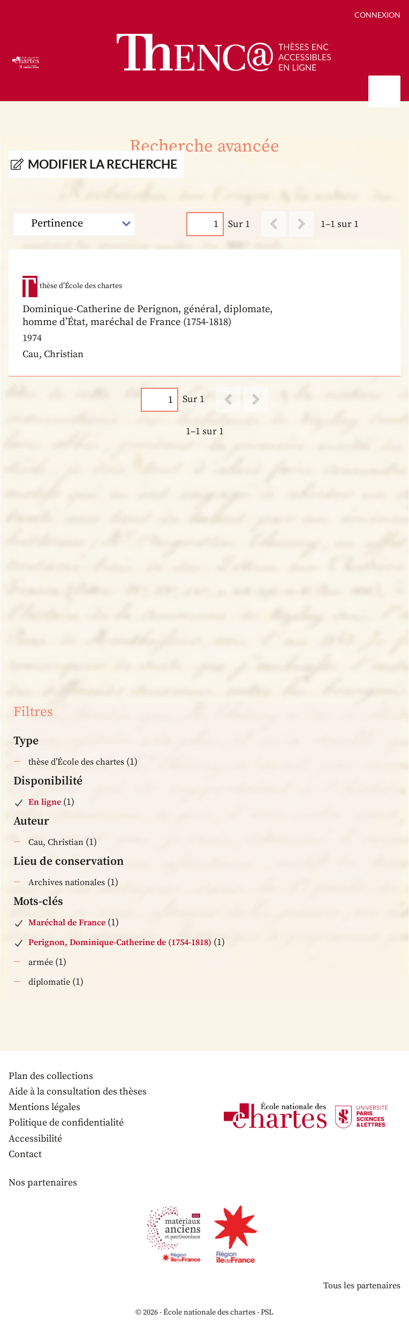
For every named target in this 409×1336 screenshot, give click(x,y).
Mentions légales (44, 1107)
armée (40, 962)
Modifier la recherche (102, 164)
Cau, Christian (56, 842)
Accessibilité (35, 1139)
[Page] (205, 224)
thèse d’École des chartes (76, 762)
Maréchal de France (66, 922)
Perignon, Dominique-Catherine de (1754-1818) (119, 942)
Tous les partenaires (361, 1285)
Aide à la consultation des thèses (78, 1091)
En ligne (44, 802)
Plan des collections (51, 1076)
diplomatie (49, 982)
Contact (25, 1154)
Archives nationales (66, 882)
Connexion (377, 14)
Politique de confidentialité (66, 1122)
